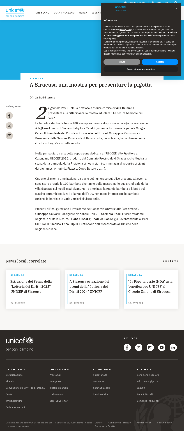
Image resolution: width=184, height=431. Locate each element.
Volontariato (100, 375)
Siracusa (36, 78)
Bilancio (10, 381)
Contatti (10, 394)
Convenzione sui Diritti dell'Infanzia (25, 388)
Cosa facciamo (64, 12)
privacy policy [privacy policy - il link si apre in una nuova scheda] (125, 29)
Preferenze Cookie (105, 426)
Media (83, 12)
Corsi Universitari (58, 400)
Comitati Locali (101, 388)
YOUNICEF (98, 381)
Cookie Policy (164, 423)
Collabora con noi (15, 407)
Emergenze (55, 381)
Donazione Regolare (148, 375)
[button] (176, 9)
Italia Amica (56, 394)
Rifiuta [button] (121, 62)
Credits (99, 423)
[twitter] (9, 126)
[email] (9, 136)
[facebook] (9, 116)
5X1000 (141, 388)
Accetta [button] (160, 62)
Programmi (55, 375)
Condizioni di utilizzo (119, 423)
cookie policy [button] (110, 38)
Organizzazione (14, 375)
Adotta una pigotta (147, 381)
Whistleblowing (14, 400)
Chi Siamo (43, 12)
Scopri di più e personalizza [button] (141, 69)
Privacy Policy (144, 423)
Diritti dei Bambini (58, 388)
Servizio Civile (100, 394)
